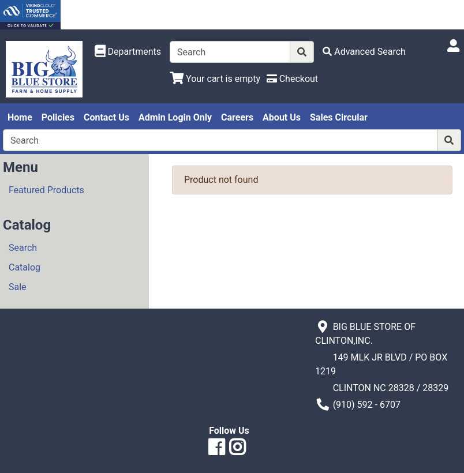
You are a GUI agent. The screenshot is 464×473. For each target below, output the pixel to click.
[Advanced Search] (364, 51)
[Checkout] (292, 78)
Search (23, 247)
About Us (282, 117)
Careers (237, 117)
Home (20, 117)
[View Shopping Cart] (215, 78)
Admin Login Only (175, 117)
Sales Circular (339, 117)
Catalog (24, 267)
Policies (58, 117)
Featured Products (46, 190)
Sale (18, 286)
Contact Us (106, 117)
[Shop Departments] (128, 52)
